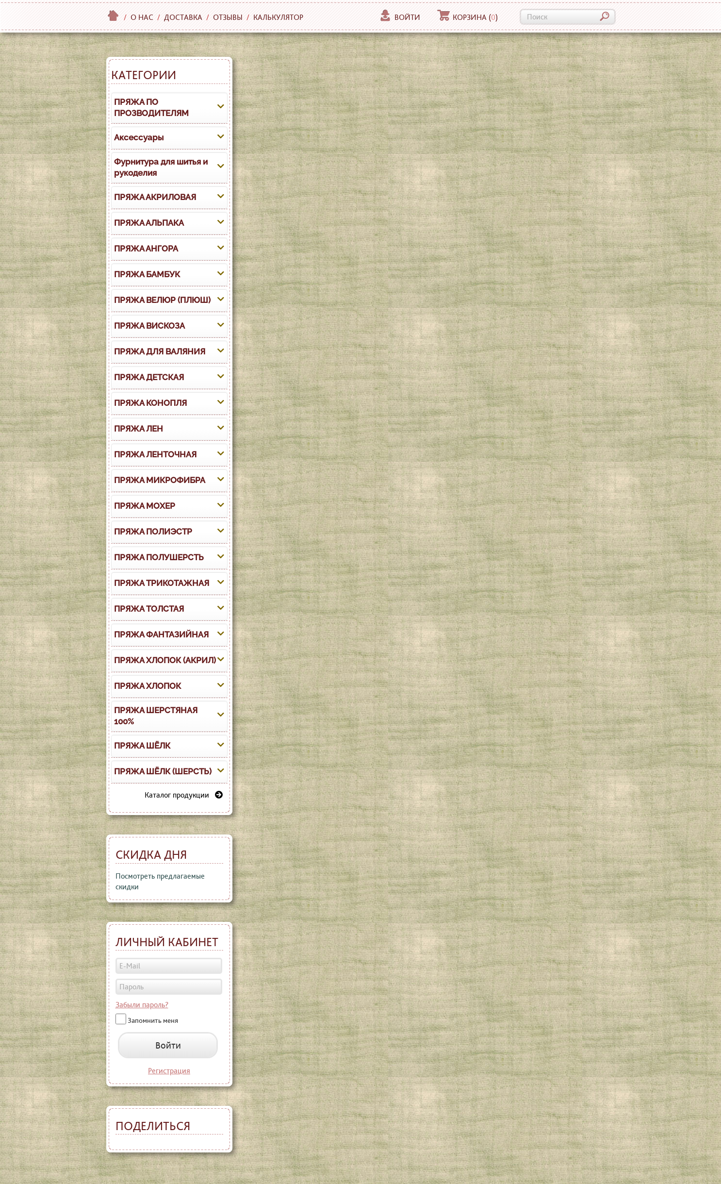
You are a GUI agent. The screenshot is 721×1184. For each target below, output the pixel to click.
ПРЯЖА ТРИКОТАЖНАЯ (161, 583)
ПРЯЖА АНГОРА (146, 248)
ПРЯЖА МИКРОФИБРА (159, 480)
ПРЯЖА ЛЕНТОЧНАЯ (155, 454)
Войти (399, 17)
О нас (142, 17)
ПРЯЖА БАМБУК (147, 274)
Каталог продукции (184, 795)
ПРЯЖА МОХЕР (144, 506)
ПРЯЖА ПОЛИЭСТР (153, 531)
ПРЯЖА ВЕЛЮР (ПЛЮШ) (162, 300)
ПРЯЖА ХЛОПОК (147, 686)
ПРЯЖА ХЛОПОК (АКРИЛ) (165, 660)
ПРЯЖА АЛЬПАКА (149, 223)
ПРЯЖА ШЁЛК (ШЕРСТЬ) (163, 771)
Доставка (183, 17)
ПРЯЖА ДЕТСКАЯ (149, 377)
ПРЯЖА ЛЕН (138, 429)
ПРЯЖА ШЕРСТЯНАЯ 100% (155, 716)
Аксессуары (139, 137)
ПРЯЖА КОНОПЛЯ (150, 403)
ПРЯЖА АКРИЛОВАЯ (155, 197)
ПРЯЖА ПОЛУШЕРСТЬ (159, 557)
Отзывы (228, 17)
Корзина (467, 17)
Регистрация (169, 1070)
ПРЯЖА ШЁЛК (142, 745)
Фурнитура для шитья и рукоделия (161, 167)
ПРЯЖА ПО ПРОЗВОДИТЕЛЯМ (151, 107)
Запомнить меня (153, 1020)
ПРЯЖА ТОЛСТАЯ (149, 609)
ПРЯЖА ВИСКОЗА (149, 326)
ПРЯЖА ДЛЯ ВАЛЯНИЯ (159, 351)
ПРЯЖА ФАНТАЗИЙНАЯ (161, 634)
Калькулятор (278, 17)
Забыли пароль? (141, 1004)
